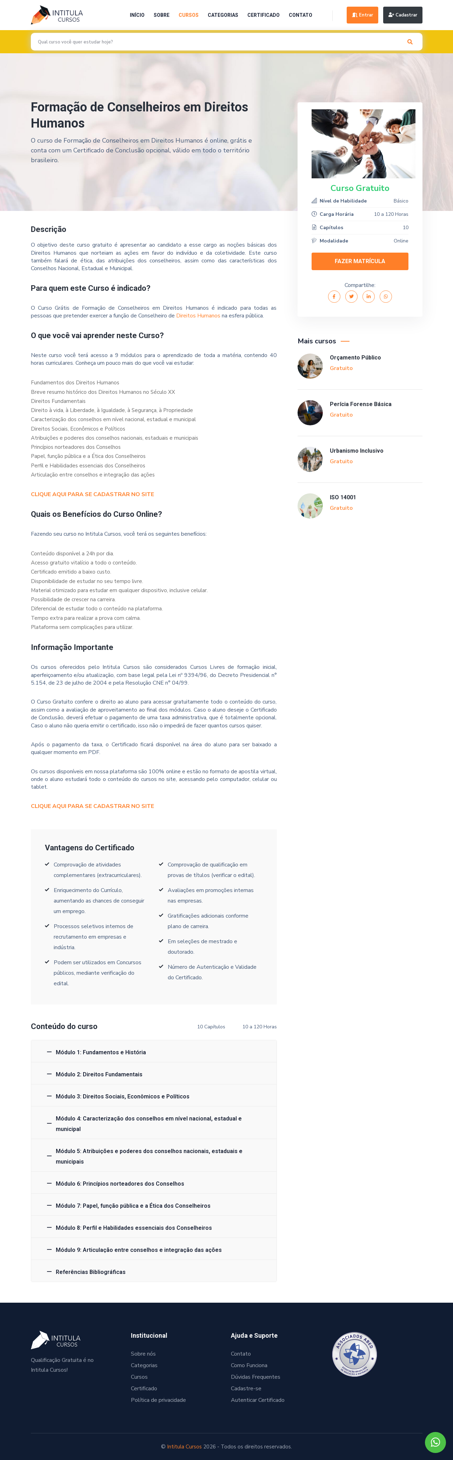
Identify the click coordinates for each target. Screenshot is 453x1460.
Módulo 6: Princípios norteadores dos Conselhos (120, 1183)
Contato (300, 15)
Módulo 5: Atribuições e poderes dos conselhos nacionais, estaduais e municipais (149, 1156)
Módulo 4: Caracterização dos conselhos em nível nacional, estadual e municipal (149, 1123)
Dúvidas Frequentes (255, 1377)
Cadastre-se (246, 1388)
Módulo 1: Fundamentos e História (101, 1052)
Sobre (161, 15)
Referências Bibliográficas (91, 1272)
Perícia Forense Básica (361, 404)
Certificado (263, 15)
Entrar (362, 15)
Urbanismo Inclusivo (357, 450)
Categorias (223, 15)
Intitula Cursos (184, 1446)
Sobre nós (143, 1354)
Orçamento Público (355, 357)
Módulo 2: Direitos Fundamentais (99, 1074)
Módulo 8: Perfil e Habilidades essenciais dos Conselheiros (134, 1228)
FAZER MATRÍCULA (360, 261)
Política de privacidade (158, 1400)
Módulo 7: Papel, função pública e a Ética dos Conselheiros (133, 1205)
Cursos (189, 15)
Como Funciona (249, 1365)
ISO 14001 (343, 497)
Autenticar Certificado (258, 1400)
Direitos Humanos (198, 316)
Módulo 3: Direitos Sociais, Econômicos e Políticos (122, 1096)
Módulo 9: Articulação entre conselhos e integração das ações (139, 1250)
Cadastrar (402, 15)
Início (137, 15)
